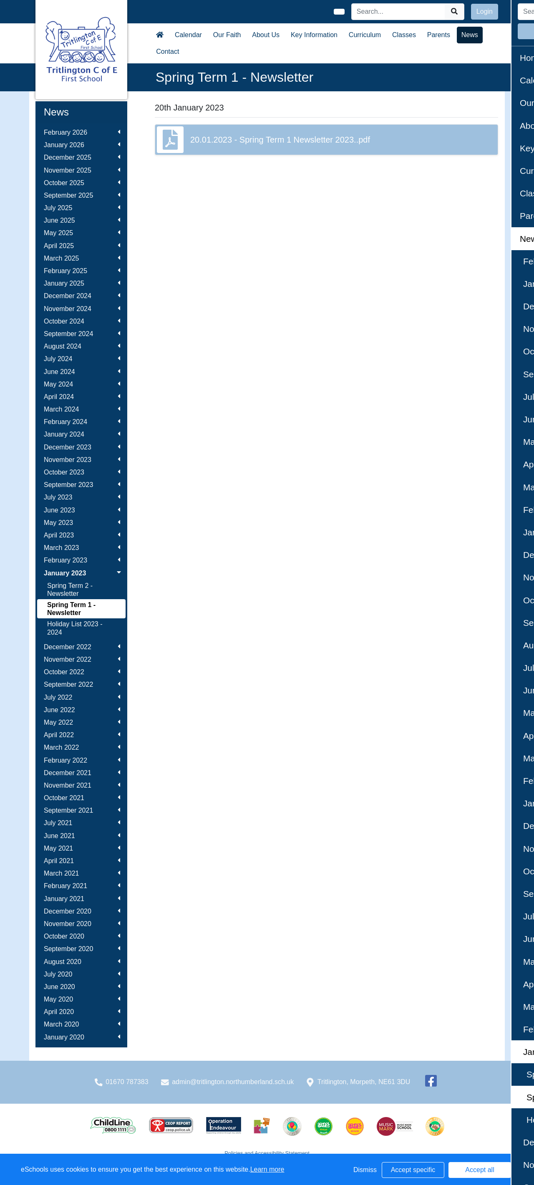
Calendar (188, 34)
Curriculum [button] (365, 34)
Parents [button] (438, 34)
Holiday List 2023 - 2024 (75, 627)
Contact (167, 51)
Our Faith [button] (227, 34)
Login (484, 11)
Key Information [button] (314, 34)
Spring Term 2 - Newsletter (70, 589)
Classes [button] (404, 34)
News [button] (469, 34)
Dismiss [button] (365, 1169)
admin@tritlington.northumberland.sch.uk (233, 1081)
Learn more (267, 1169)
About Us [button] (266, 34)
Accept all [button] (479, 1169)
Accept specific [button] (413, 1169)
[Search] (398, 12)
